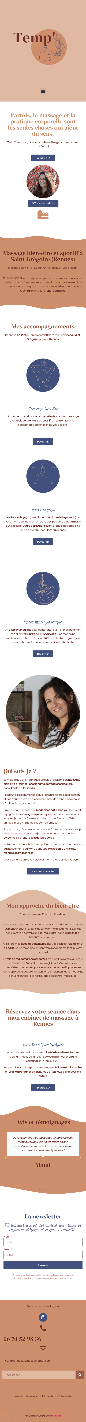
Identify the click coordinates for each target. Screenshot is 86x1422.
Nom (6, 1236)
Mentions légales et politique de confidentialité (43, 1396)
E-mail (7, 1249)
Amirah (57, 1415)
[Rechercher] (80, 1375)
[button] (43, 91)
